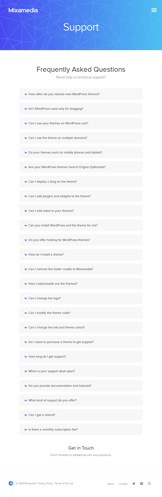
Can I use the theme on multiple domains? (58, 138)
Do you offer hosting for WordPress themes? (59, 240)
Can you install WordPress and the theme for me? (63, 225)
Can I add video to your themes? (51, 210)
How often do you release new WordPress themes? (64, 94)
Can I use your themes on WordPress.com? (58, 123)
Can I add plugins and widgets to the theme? (59, 196)
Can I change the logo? (45, 298)
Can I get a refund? (42, 415)
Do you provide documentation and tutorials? (60, 385)
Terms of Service (64, 483)
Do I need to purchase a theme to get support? (61, 342)
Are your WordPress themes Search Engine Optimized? (67, 167)
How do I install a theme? (46, 254)
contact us (79, 455)
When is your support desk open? (52, 371)
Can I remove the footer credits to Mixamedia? (61, 269)
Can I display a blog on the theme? (53, 181)
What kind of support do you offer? (53, 400)
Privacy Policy (45, 483)
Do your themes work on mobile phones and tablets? (65, 152)
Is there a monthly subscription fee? (53, 429)
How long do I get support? (47, 356)
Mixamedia (24, 10)
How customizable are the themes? (53, 283)
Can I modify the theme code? (49, 313)
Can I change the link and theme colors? (57, 327)
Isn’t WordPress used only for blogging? (56, 108)
